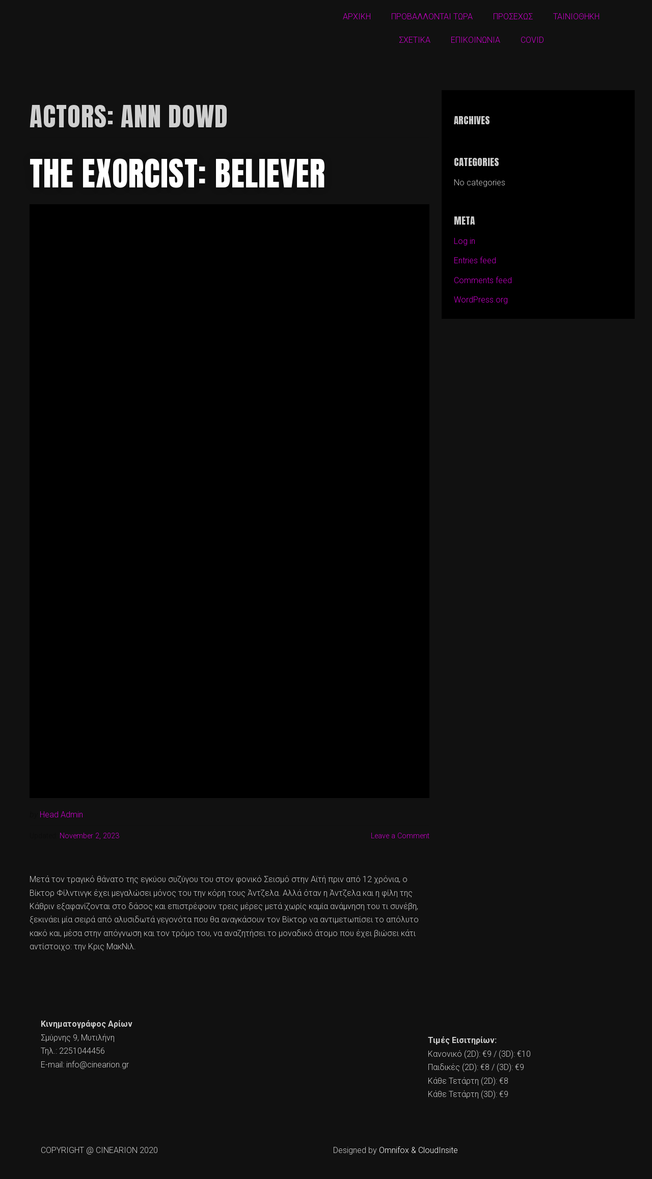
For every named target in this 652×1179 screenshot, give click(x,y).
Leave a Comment (400, 836)
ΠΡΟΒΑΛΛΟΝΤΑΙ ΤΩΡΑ (432, 16)
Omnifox (394, 1150)
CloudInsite (438, 1150)
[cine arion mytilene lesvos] (326, 1056)
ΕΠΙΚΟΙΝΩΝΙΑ (475, 40)
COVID (532, 40)
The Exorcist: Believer (177, 173)
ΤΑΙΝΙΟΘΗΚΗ (576, 16)
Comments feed (483, 280)
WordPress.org (481, 300)
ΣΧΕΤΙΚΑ (414, 40)
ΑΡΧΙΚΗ (357, 16)
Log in (464, 241)
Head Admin (61, 814)
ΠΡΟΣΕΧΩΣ (513, 16)
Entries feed (475, 260)
